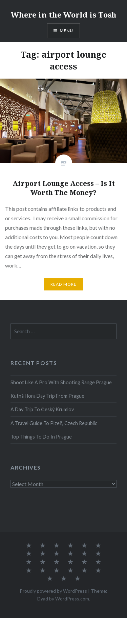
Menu (66, 30)
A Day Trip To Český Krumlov (41, 409)
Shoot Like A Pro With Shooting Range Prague (61, 382)
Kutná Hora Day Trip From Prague (47, 396)
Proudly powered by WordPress (53, 591)
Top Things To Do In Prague (41, 437)
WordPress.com (72, 598)
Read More (63, 284)
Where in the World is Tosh (64, 14)
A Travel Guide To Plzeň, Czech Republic (53, 423)
